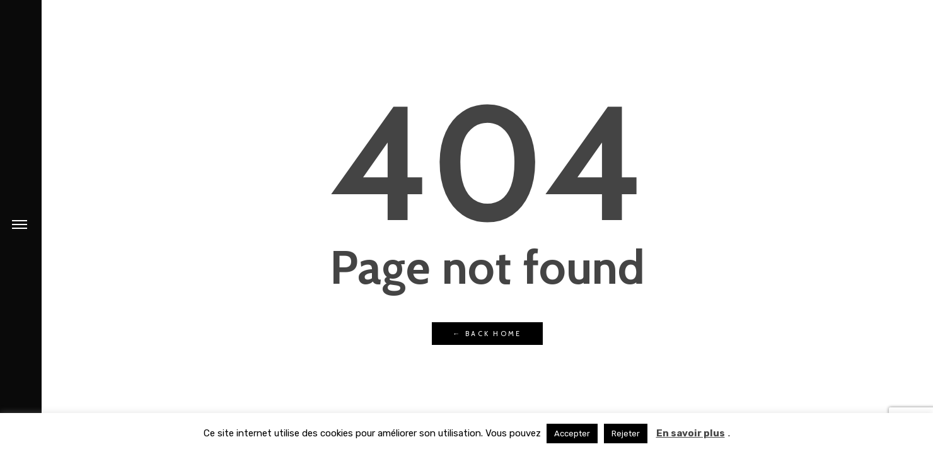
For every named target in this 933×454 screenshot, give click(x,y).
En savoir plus (690, 433)
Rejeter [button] (625, 433)
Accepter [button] (572, 433)
